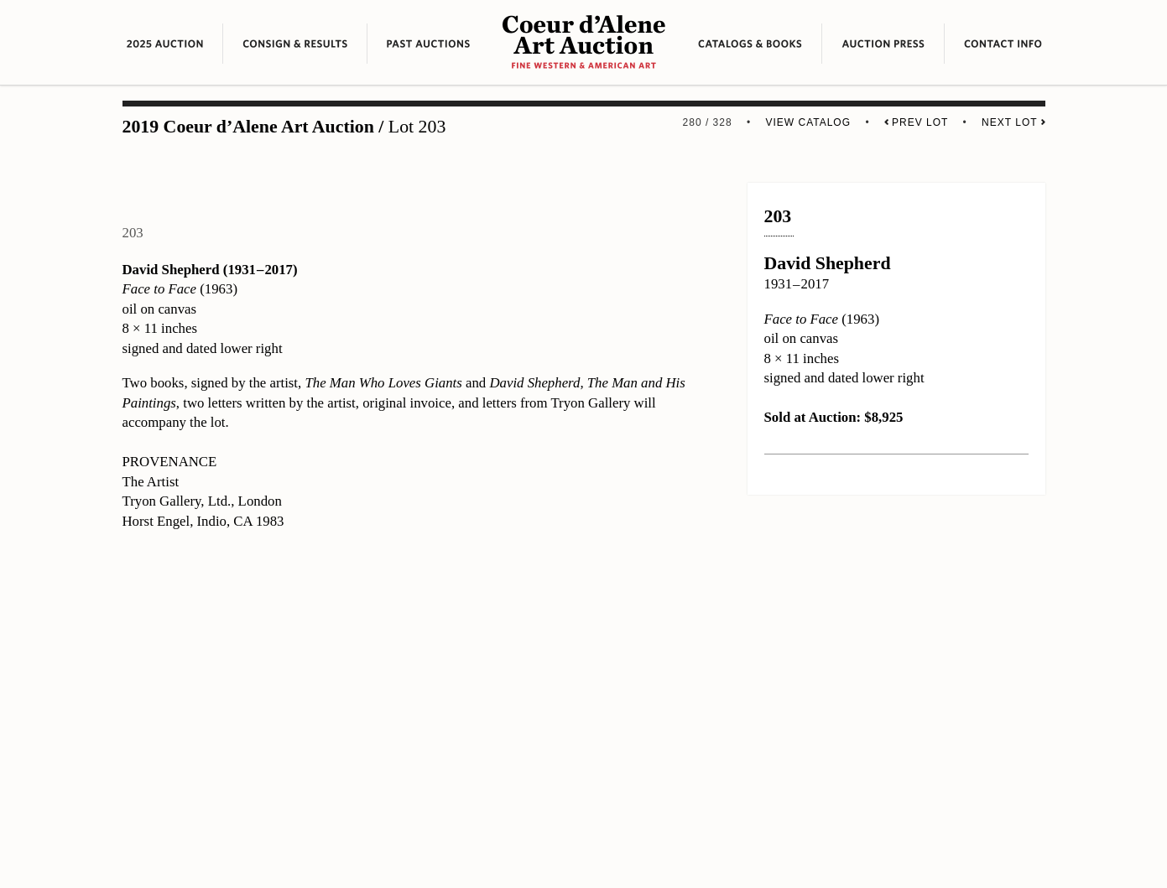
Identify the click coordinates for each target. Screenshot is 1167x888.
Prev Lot (916, 122)
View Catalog (808, 122)
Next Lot (1013, 122)
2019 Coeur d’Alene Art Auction (248, 127)
